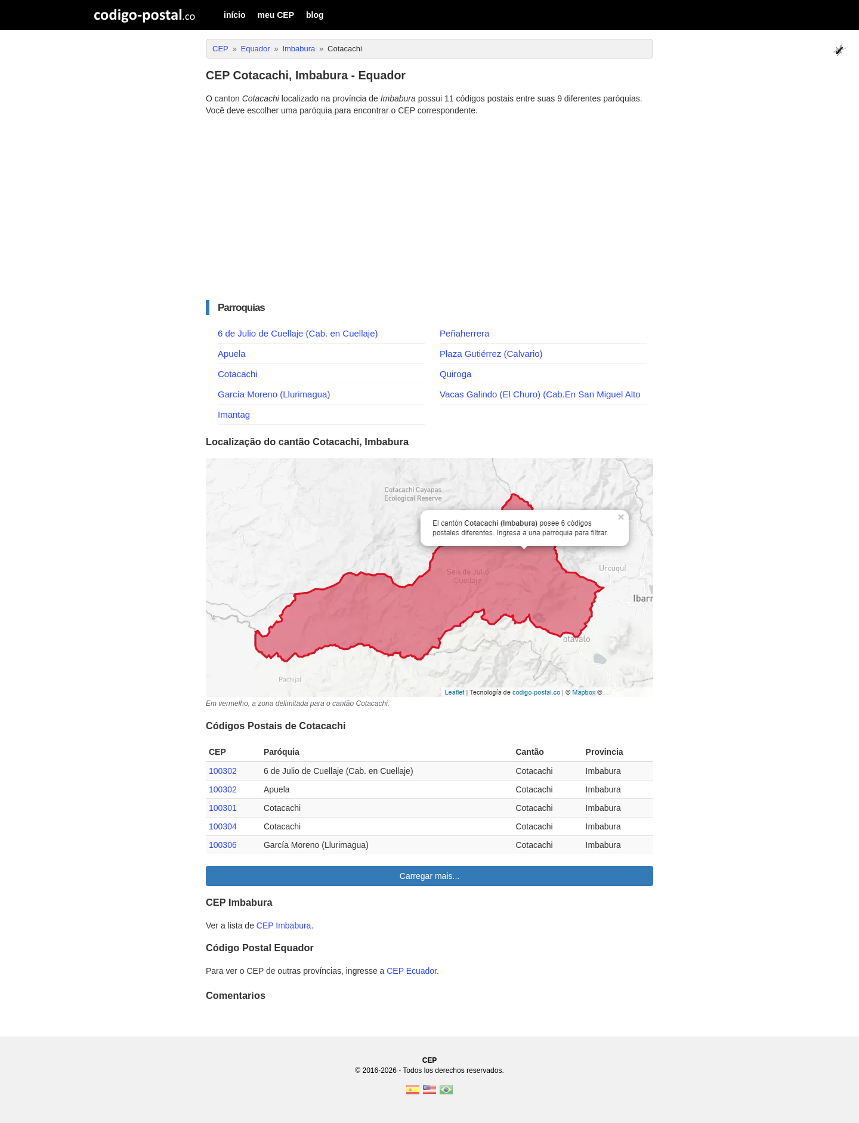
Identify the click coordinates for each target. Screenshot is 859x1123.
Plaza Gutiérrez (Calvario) (491, 353)
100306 (223, 845)
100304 (223, 826)
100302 (223, 771)
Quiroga (455, 374)
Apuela (232, 353)
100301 (223, 808)
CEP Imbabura (284, 925)
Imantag (234, 414)
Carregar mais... (429, 876)
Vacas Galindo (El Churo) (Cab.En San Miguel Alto (540, 394)
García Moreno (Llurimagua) (274, 394)
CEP (429, 1060)
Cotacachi (238, 374)
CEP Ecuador (412, 971)
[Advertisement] (429, 208)
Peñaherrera (464, 333)
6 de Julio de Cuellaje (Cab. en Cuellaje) (298, 333)
